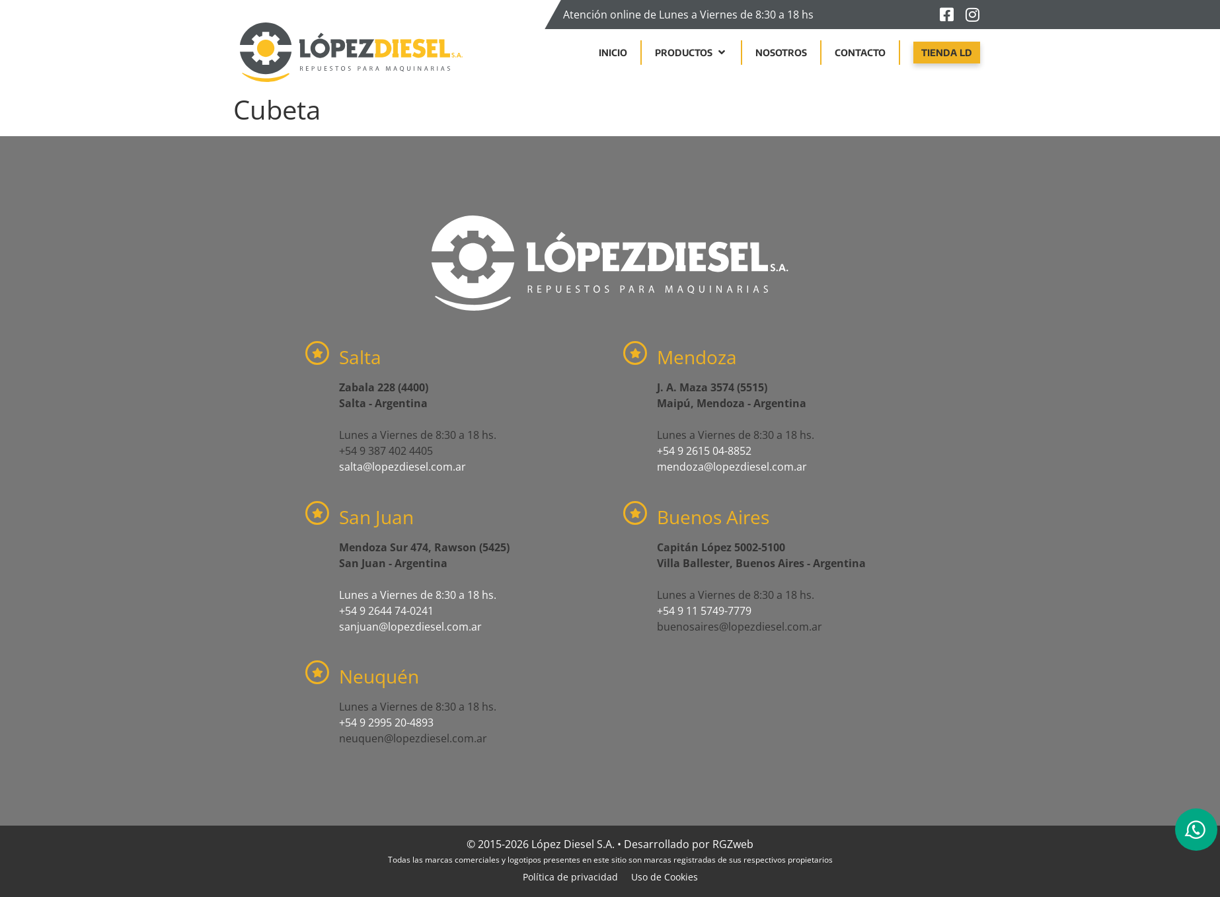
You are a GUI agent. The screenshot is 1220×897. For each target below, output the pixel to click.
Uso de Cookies (664, 877)
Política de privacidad (570, 877)
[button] (691, 52)
